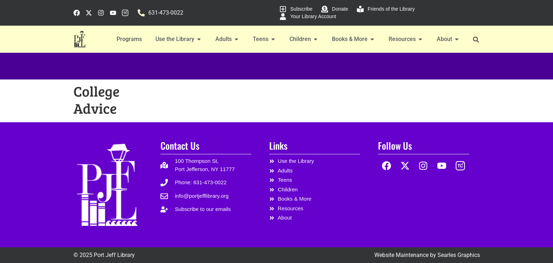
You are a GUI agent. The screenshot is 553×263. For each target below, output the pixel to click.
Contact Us (179, 146)
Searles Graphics (458, 255)
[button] (476, 39)
